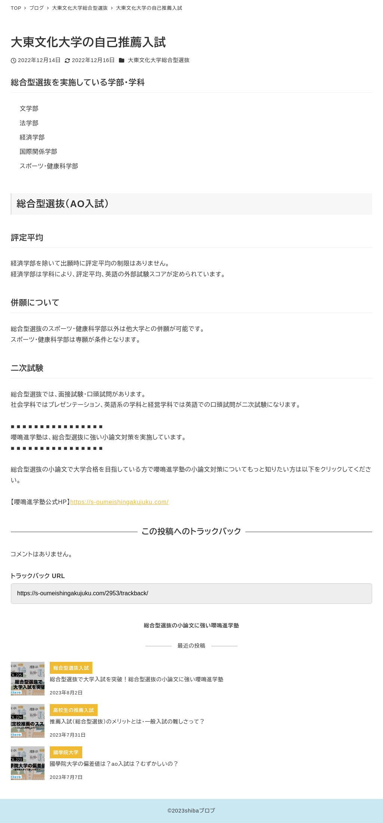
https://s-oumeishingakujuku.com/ (119, 502)
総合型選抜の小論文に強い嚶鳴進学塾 (191, 626)
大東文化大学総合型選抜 (159, 60)
